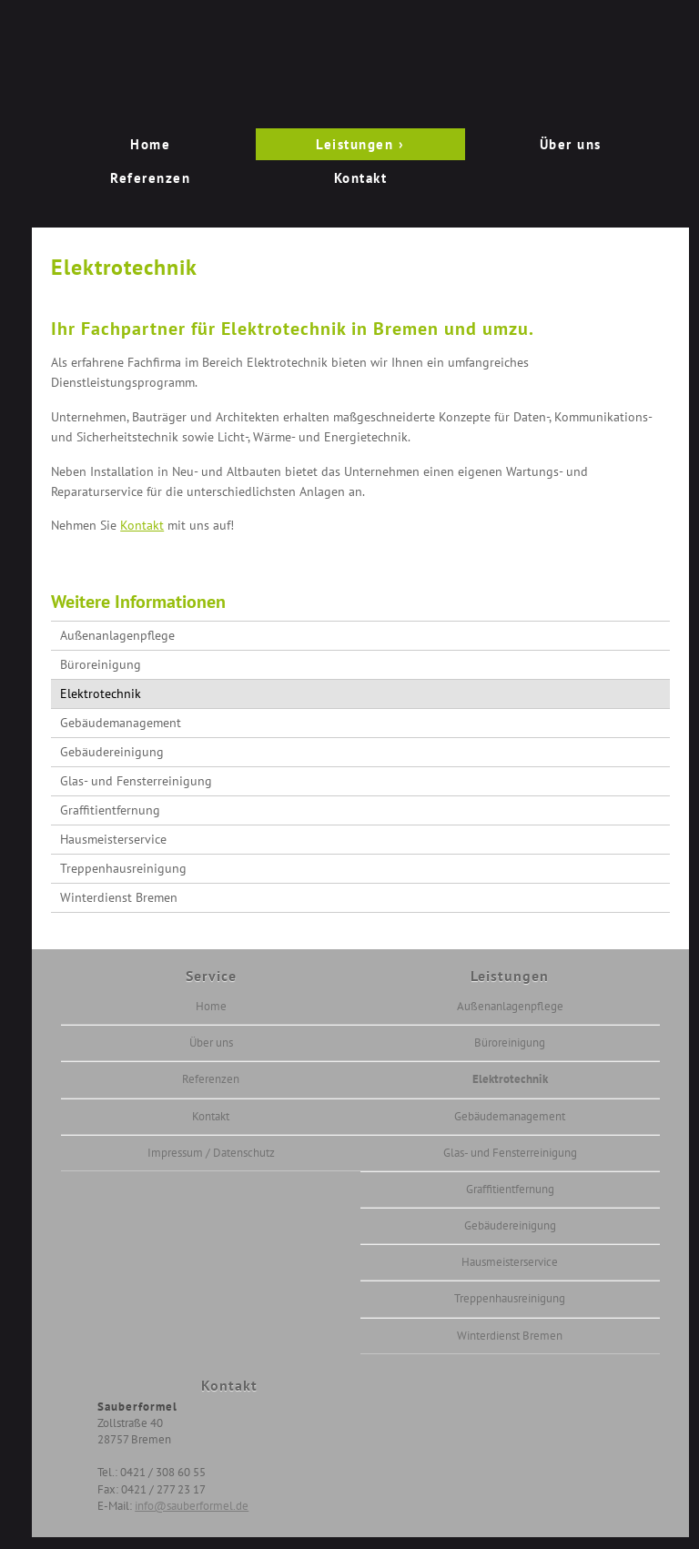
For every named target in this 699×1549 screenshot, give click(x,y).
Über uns (571, 144)
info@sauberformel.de (191, 1506)
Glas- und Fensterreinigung (136, 781)
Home (150, 144)
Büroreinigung (100, 664)
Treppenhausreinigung (123, 868)
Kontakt (361, 178)
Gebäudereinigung (112, 752)
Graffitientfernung (110, 810)
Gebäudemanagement (120, 722)
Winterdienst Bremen (118, 897)
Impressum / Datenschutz (211, 1152)
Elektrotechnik (100, 693)
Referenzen (150, 178)
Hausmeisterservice (113, 839)
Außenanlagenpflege (117, 635)
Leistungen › (360, 144)
